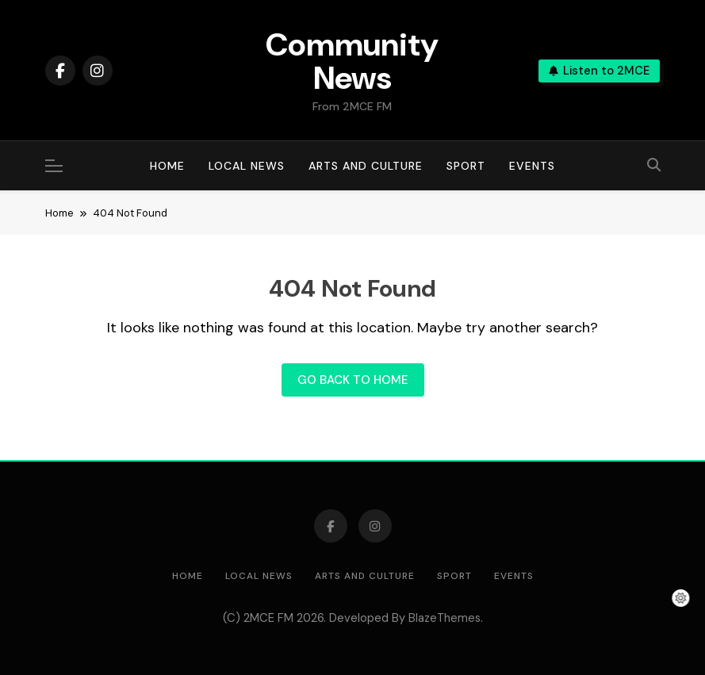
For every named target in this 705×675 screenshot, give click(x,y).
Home (167, 166)
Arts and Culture (365, 166)
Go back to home (352, 380)
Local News (247, 166)
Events (532, 166)
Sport (465, 166)
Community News (352, 61)
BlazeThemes (444, 618)
